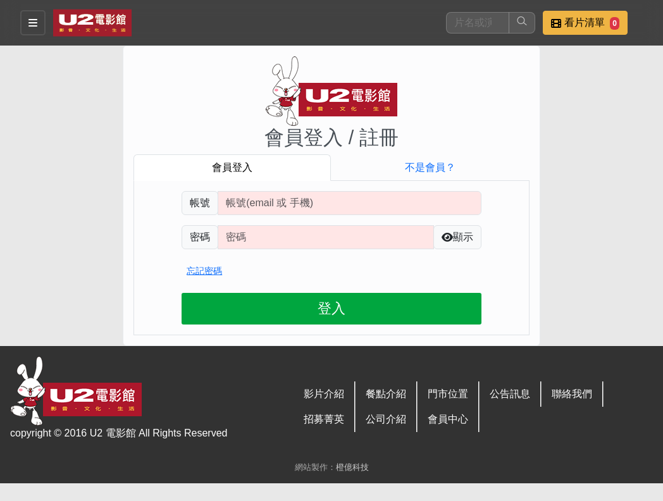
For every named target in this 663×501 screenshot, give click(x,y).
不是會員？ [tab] (430, 167)
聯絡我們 (572, 393)
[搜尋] (477, 23)
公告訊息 (510, 393)
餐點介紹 (386, 393)
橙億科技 (352, 467)
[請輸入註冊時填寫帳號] (349, 203)
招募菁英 (324, 419)
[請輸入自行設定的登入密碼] (326, 237)
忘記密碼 (204, 271)
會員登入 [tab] (232, 167)
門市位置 (448, 393)
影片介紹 (324, 393)
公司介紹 (386, 419)
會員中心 (448, 419)
